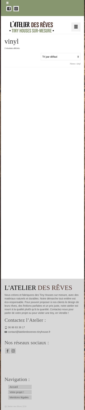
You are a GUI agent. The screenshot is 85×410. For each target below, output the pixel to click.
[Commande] (60, 56)
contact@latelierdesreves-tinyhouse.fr (27, 331)
